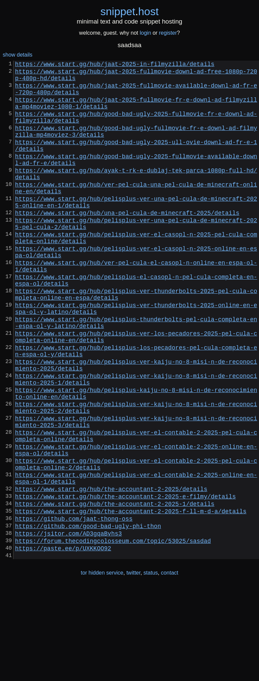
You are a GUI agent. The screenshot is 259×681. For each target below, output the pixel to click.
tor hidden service (102, 667)
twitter (133, 667)
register (168, 33)
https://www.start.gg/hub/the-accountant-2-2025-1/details (114, 588)
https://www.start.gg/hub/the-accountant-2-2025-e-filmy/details (125, 580)
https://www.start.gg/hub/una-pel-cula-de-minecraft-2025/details (127, 242)
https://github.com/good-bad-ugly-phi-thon (88, 615)
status (150, 667)
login (145, 33)
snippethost (129, 11)
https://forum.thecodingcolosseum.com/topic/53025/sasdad (113, 632)
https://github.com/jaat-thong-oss (74, 606)
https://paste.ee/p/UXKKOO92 (63, 641)
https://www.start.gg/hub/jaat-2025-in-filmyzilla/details (114, 65)
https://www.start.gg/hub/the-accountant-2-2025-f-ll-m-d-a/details (131, 597)
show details (17, 55)
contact (169, 667)
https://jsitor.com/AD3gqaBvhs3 (68, 623)
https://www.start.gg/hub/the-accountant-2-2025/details (111, 571)
